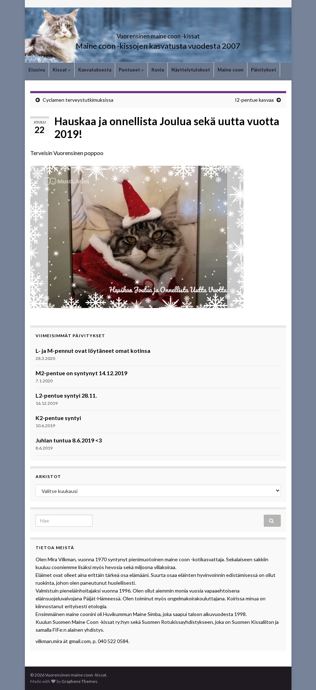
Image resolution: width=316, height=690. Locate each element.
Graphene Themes (79, 681)
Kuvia (157, 70)
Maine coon (230, 70)
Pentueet (131, 70)
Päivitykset (263, 70)
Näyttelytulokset (190, 70)
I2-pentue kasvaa (254, 100)
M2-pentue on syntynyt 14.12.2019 (81, 373)
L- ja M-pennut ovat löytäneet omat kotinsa (93, 350)
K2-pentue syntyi (58, 417)
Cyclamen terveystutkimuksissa (78, 100)
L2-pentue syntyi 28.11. (66, 395)
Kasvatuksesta (94, 70)
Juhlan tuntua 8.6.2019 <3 (69, 440)
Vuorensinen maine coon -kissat (158, 34)
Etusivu (36, 70)
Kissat (62, 70)
